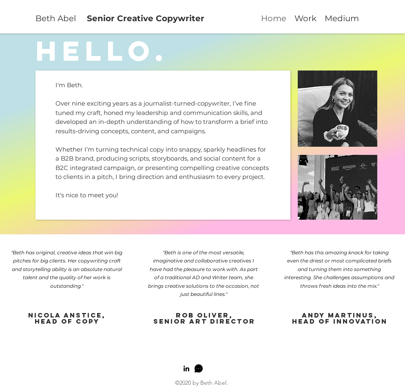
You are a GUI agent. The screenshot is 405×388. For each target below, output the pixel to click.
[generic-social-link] (199, 368)
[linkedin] (186, 368)
